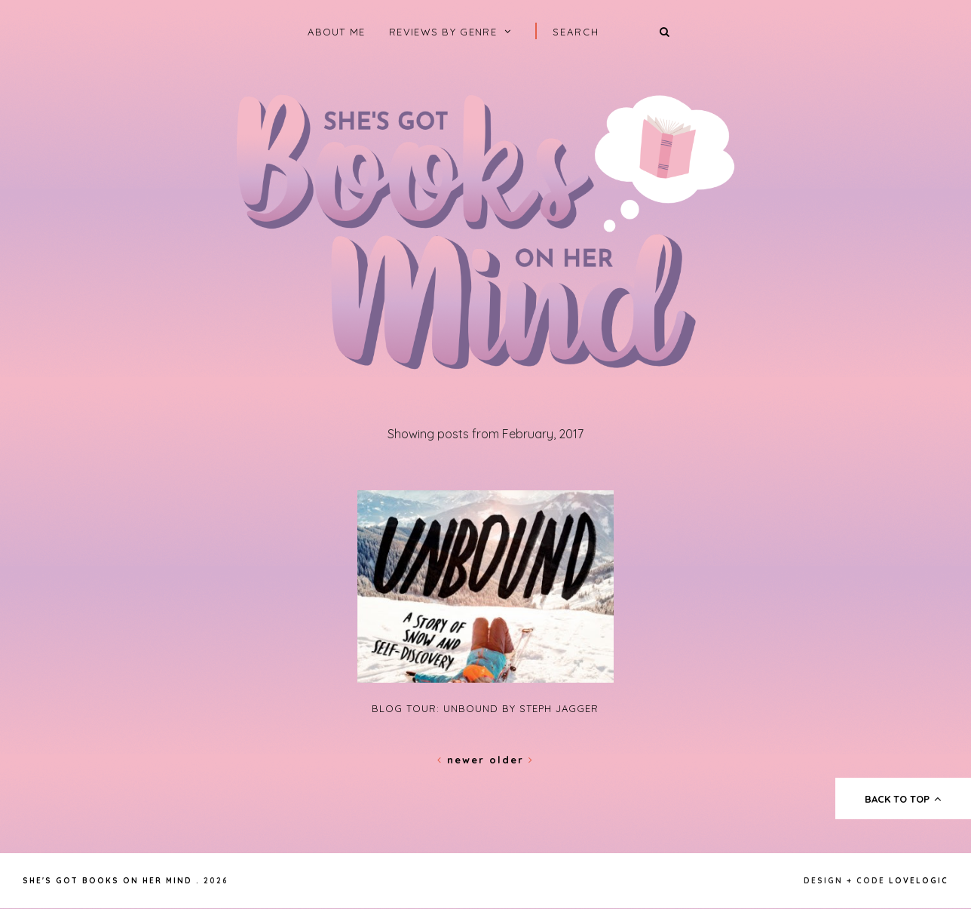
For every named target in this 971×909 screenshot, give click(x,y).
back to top (903, 799)
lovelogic (918, 881)
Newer (463, 760)
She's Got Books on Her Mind (107, 881)
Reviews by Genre (443, 32)
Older (511, 760)
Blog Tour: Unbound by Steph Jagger (485, 708)
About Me (336, 32)
